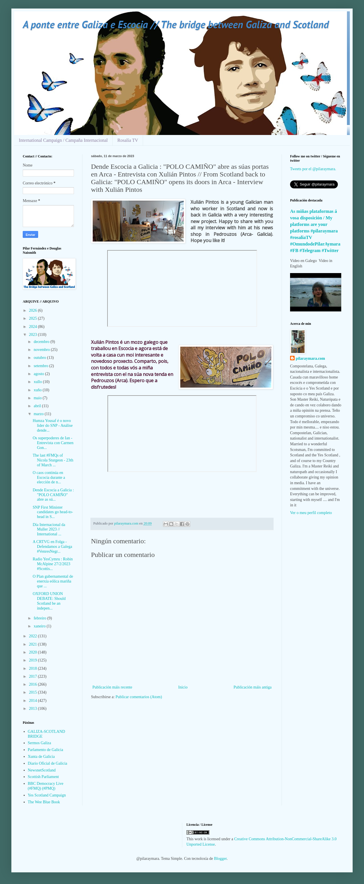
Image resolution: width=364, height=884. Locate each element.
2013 (33, 708)
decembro (42, 342)
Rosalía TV (127, 140)
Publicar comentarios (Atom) (138, 697)
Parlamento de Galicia (45, 750)
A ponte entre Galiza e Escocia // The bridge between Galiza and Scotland (176, 24)
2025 (33, 318)
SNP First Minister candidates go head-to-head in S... (53, 512)
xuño (38, 390)
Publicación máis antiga (252, 687)
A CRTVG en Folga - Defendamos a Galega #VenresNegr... (52, 547)
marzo (39, 414)
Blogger (220, 858)
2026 (33, 310)
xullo (38, 382)
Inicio (183, 687)
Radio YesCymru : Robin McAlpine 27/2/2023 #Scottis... (53, 564)
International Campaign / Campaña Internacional (63, 140)
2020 (33, 652)
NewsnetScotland (42, 770)
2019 (33, 660)
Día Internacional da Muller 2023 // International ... (49, 529)
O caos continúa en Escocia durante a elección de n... (49, 477)
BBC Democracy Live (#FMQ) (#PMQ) (45, 786)
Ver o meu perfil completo (311, 513)
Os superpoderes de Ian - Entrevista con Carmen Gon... (53, 443)
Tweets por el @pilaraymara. (313, 169)
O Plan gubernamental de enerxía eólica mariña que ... (53, 581)
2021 (33, 644)
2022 (33, 636)
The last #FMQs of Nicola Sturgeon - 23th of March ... (53, 460)
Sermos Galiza (39, 743)
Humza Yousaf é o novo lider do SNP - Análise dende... (53, 425)
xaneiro (40, 626)
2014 (33, 700)
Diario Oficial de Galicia (47, 763)
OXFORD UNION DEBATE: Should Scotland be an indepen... (49, 601)
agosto (39, 374)
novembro (42, 350)
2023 (33, 334)
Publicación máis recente (112, 687)
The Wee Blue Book (44, 802)
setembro (41, 366)
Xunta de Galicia (41, 756)
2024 (33, 327)
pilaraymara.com (310, 358)
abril (38, 406)
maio (38, 398)
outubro (40, 357)
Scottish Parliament (43, 777)
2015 (33, 692)
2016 (33, 684)
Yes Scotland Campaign (47, 795)
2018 (33, 668)
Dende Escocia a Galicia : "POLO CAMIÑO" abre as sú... (53, 495)
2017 (33, 676)
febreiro (40, 618)
